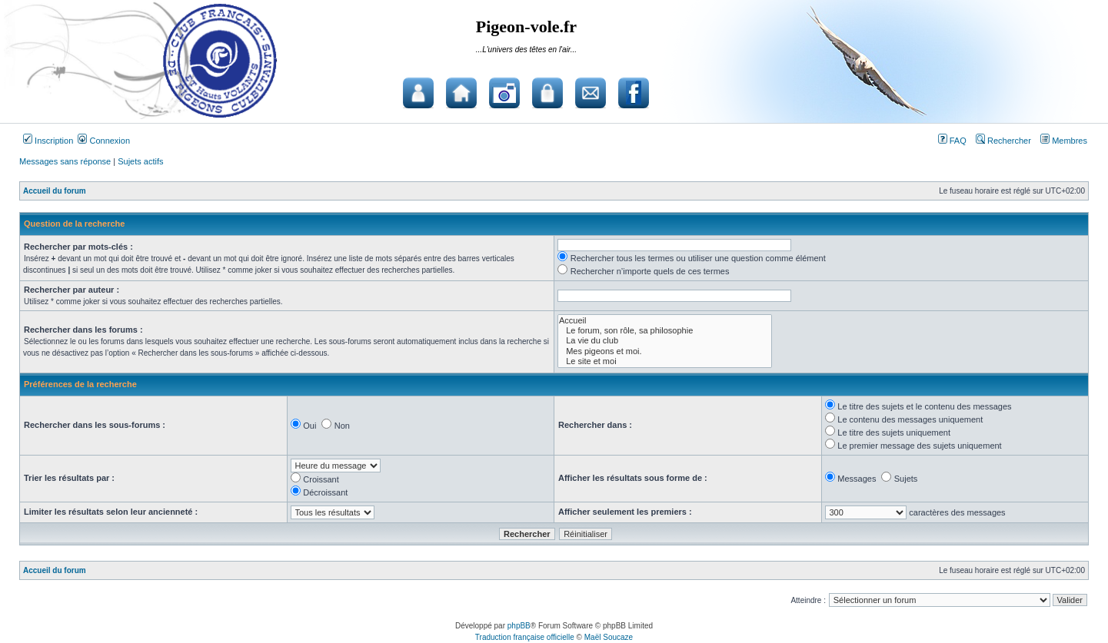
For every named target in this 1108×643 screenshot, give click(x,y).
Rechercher (1003, 140)
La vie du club (664, 341)
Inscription (48, 140)
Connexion (104, 140)
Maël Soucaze (608, 637)
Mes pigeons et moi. (664, 351)
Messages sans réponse (65, 161)
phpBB (519, 625)
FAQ (952, 140)
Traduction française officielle (524, 637)
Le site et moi (664, 361)
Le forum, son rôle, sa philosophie (664, 331)
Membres (1063, 140)
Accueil (664, 321)
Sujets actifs (140, 161)
